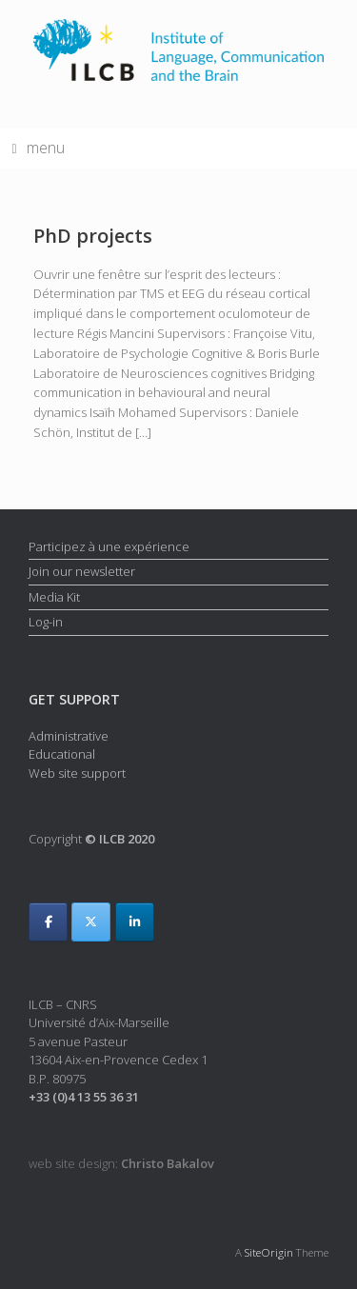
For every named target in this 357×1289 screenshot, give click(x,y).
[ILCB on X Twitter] (90, 922)
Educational (62, 754)
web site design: (121, 1163)
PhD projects (92, 235)
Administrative (69, 735)
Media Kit (54, 596)
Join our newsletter (82, 571)
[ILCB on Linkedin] (134, 922)
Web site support (77, 773)
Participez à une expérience (109, 546)
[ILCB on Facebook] (48, 922)
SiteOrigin (269, 1252)
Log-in (46, 621)
